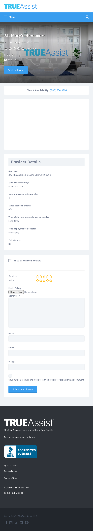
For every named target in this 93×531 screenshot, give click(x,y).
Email (11, 347)
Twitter (16, 523)
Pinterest (27, 523)
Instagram (10, 523)
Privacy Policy (10, 471)
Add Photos (11, 60)
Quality (12, 276)
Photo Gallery (14, 288)
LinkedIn (21, 523)
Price (11, 280)
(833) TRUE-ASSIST (13, 493)
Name (11, 333)
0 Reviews (32, 48)
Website (12, 362)
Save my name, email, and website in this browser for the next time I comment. (46, 380)
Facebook (6, 523)
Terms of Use (10, 478)
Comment (14, 296)
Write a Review (16, 70)
